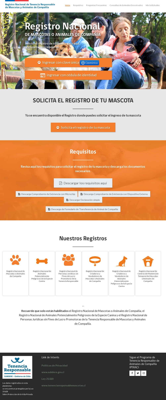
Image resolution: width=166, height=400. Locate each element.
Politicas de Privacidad (55, 365)
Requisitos (78, 5)
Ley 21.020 (47, 378)
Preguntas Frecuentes (96, 5)
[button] (12, 50)
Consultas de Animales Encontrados (126, 5)
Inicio (67, 5)
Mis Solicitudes (153, 5)
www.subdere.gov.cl (53, 372)
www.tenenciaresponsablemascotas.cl (63, 385)
